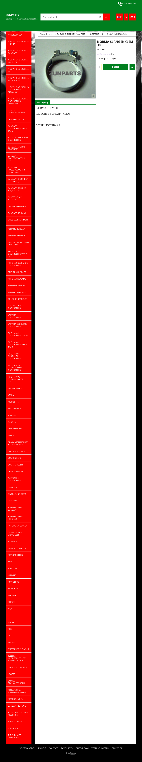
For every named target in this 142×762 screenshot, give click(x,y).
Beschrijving (42, 102)
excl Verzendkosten (104, 54)
